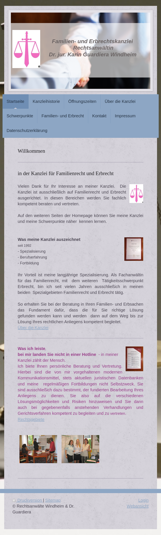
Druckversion (28, 500)
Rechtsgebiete (31, 419)
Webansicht (137, 506)
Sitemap (53, 500)
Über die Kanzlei (33, 327)
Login (143, 500)
